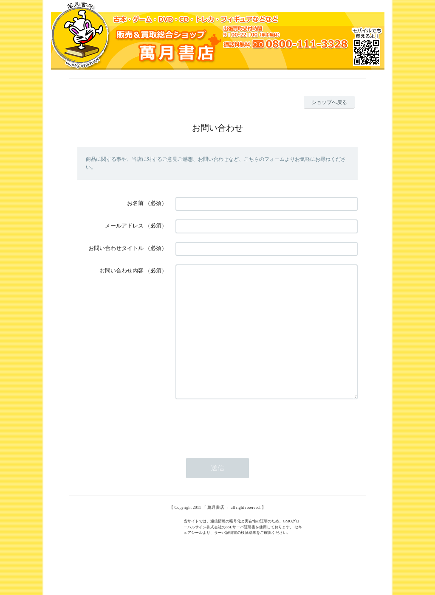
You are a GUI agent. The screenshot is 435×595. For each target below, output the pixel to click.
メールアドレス (124, 225)
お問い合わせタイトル (116, 248)
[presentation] (240, 449)
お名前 (135, 203)
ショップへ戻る (329, 102)
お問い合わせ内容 (121, 270)
